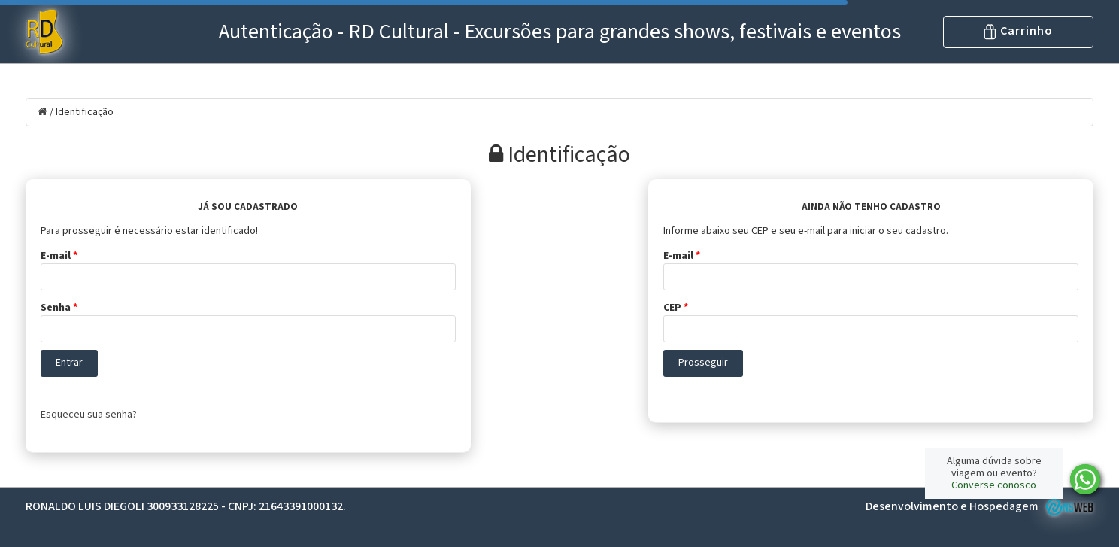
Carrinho (1018, 31)
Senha (59, 307)
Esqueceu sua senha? (89, 414)
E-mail (59, 255)
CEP (675, 307)
